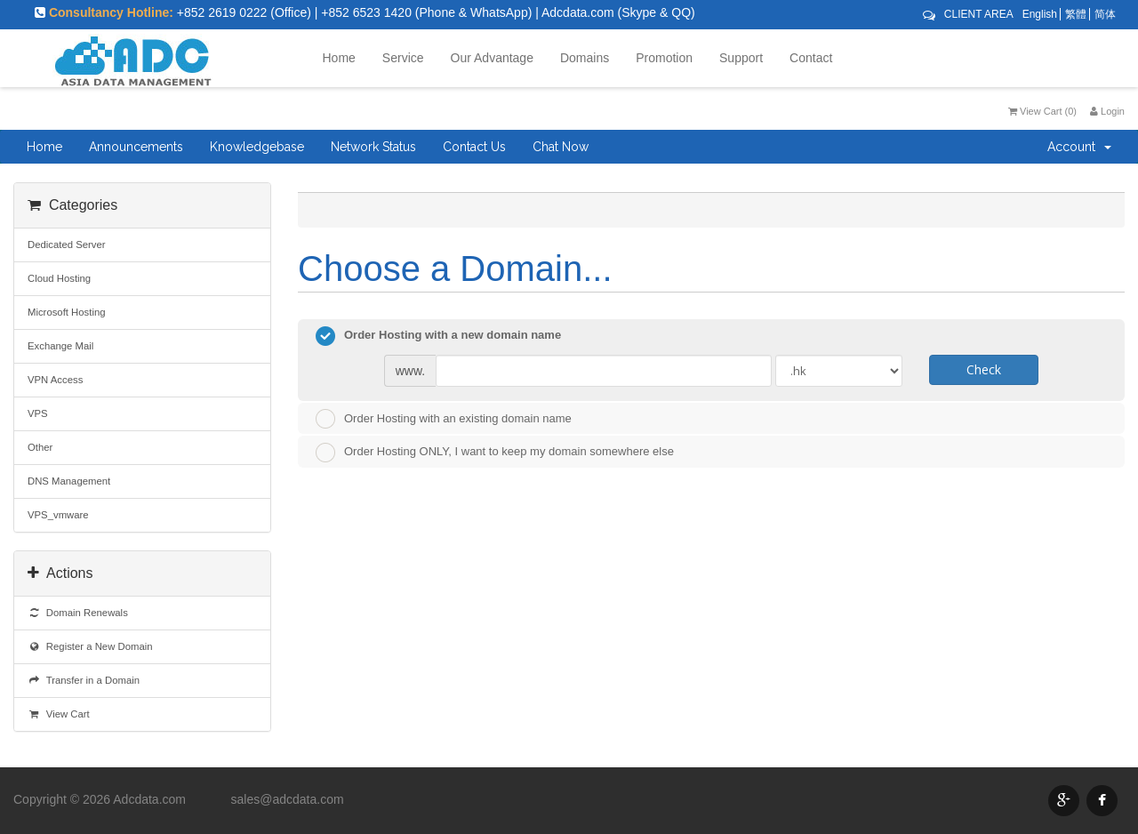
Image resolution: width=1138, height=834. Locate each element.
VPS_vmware (58, 514)
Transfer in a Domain (84, 680)
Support (741, 58)
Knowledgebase (257, 147)
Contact (810, 58)
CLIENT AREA (979, 14)
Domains (584, 58)
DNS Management (69, 481)
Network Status (373, 147)
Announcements (136, 147)
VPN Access (55, 379)
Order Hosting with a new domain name (438, 336)
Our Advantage (492, 58)
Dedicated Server (67, 244)
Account (1079, 147)
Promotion (664, 58)
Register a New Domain (90, 646)
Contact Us (474, 147)
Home (339, 58)
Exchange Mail (60, 346)
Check (983, 369)
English (1039, 14)
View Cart (59, 714)
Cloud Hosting (59, 278)
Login (1107, 111)
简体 (1105, 14)
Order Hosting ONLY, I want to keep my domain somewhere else (495, 452)
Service (403, 58)
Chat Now (561, 147)
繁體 (1075, 14)
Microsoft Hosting (67, 312)
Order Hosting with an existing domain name (444, 419)
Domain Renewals (78, 612)
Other (40, 447)
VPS (38, 413)
